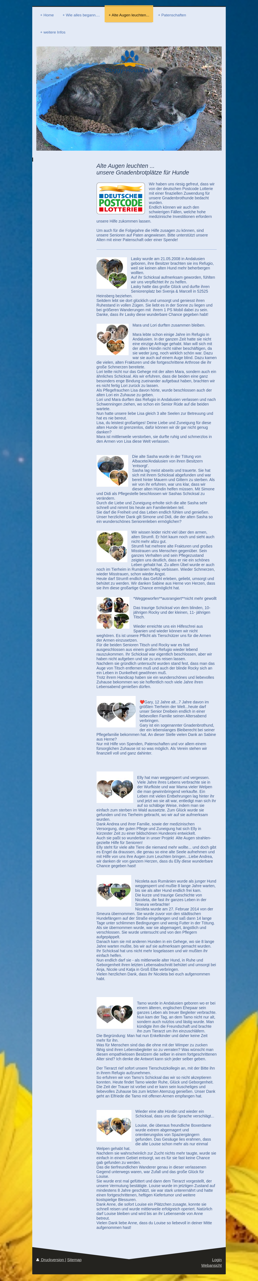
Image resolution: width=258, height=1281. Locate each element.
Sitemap (74, 1260)
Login (217, 1260)
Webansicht (211, 1265)
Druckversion (50, 1260)
